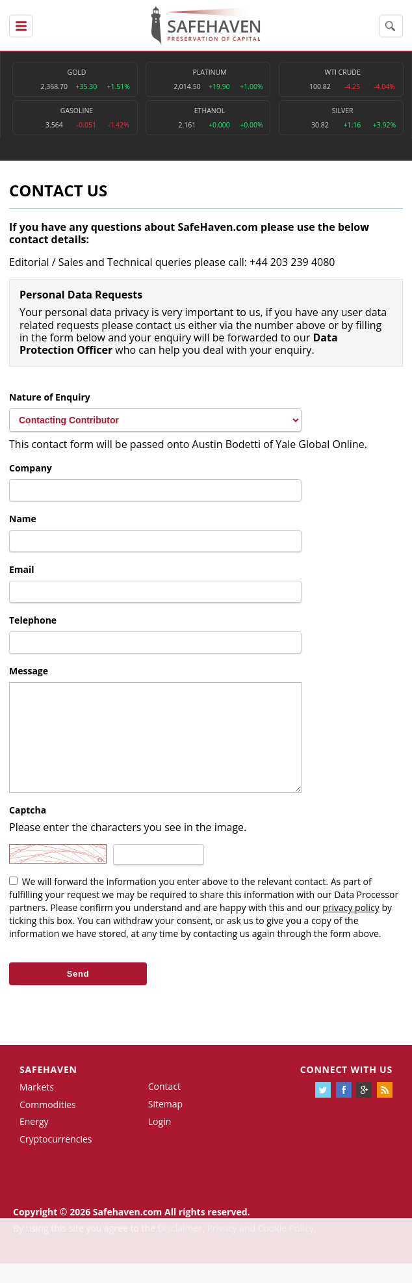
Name (22, 518)
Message (28, 671)
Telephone (33, 620)
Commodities (47, 1124)
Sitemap (165, 1123)
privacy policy (351, 927)
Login (159, 1141)
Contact (164, 1106)
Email (21, 569)
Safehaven (48, 1089)
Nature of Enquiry (49, 397)
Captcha (27, 829)
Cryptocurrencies (55, 1158)
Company (30, 468)
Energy (34, 1141)
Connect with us (346, 1089)
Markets (36, 1106)
